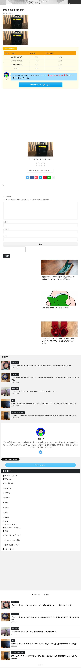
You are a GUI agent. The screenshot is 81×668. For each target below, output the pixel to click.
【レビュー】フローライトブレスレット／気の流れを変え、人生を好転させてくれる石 (41, 365)
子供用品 (7, 493)
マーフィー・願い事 (10, 476)
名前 (5, 222)
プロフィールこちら (39, 465)
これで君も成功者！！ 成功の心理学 (55, 308)
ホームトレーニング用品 (12, 540)
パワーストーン (9, 549)
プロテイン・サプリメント (12, 535)
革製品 (6, 517)
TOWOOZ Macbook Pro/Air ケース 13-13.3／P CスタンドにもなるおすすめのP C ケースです (43, 403)
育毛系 (6, 507)
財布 (5, 512)
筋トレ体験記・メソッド (12, 545)
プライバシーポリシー (37, 561)
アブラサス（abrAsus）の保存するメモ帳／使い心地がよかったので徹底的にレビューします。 (44, 415)
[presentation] (14, 249)
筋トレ (6, 531)
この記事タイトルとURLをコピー (40, 170)
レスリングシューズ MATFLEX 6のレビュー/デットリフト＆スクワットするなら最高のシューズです (58, 341)
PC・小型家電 (8, 483)
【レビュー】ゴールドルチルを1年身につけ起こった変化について (34, 391)
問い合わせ (46, 561)
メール (6, 229)
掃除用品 (7, 498)
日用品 (6, 502)
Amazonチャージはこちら (40, 85)
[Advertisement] (40, 115)
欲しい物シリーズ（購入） (12, 527)
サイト (5, 236)
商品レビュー (8, 479)
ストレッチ (7, 488)
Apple (6, 521)
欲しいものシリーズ (10, 524)
